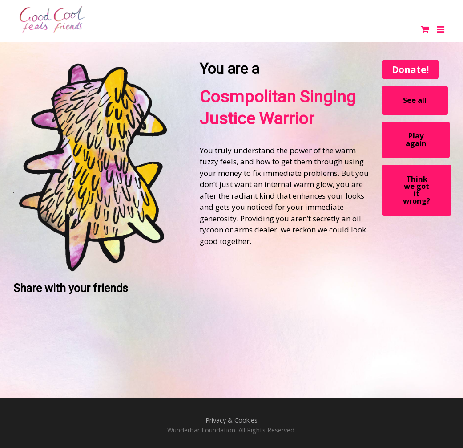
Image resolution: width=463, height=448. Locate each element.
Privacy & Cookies (231, 420)
